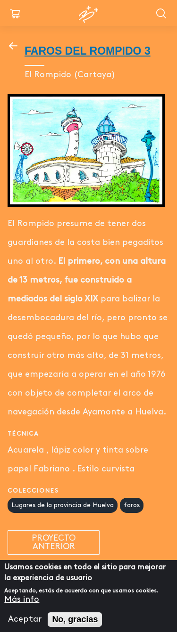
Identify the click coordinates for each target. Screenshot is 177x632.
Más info (21, 604)
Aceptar (25, 624)
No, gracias (75, 624)
